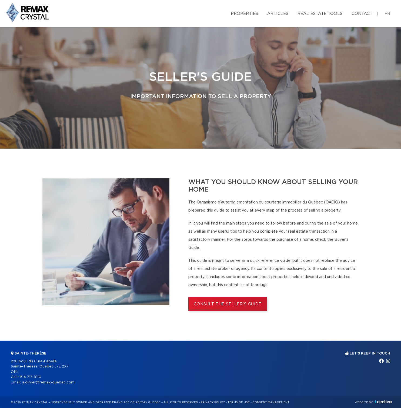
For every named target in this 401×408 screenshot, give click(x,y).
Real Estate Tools (320, 14)
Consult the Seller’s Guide (228, 304)
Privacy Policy (213, 402)
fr (387, 14)
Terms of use (239, 402)
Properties (244, 14)
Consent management (270, 402)
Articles (277, 14)
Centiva (383, 401)
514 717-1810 (30, 377)
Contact (362, 14)
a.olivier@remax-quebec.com (48, 382)
